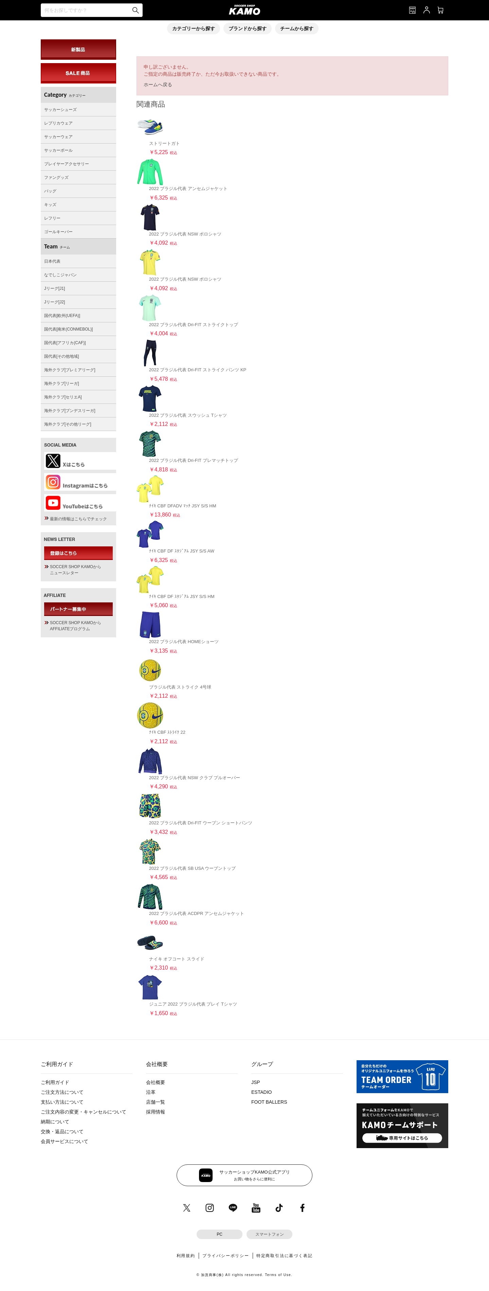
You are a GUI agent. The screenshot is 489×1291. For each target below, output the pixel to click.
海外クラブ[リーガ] (61, 383)
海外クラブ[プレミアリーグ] (69, 370)
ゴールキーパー (58, 231)
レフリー (52, 218)
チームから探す (296, 28)
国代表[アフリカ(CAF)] (65, 342)
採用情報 (155, 1112)
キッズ (50, 204)
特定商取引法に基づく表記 (284, 1255)
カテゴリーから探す (193, 28)
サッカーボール (58, 150)
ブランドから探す (248, 28)
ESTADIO (261, 1092)
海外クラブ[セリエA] (63, 397)
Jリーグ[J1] (54, 288)
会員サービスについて (64, 1141)
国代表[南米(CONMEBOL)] (68, 329)
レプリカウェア (58, 123)
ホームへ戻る (158, 84)
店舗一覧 (155, 1102)
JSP (255, 1082)
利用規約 (186, 1255)
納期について (55, 1121)
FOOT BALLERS (269, 1102)
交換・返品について (62, 1131)
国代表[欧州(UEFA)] (62, 315)
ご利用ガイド (55, 1082)
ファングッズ (56, 177)
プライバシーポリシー (225, 1255)
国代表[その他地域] (61, 356)
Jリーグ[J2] (54, 302)
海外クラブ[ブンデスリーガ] (69, 410)
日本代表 (52, 261)
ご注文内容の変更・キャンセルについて (83, 1112)
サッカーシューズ (60, 109)
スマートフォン (269, 1234)
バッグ (50, 191)
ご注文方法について (62, 1092)
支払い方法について (62, 1102)
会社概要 (155, 1082)
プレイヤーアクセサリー (66, 164)
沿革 (151, 1092)
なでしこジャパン (60, 275)
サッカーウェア (58, 136)
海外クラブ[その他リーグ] (67, 424)
